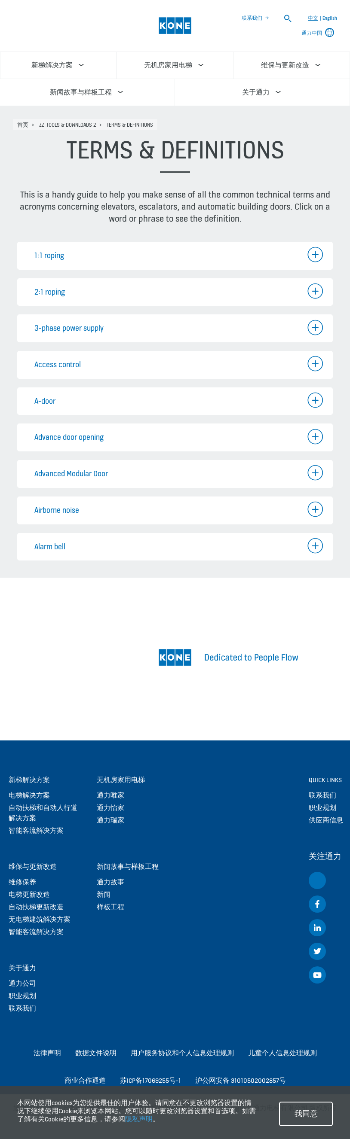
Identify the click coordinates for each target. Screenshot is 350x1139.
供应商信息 (326, 820)
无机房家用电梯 (121, 780)
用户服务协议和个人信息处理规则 (182, 1053)
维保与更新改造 (33, 866)
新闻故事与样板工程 (128, 866)
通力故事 (110, 882)
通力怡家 (110, 808)
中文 (313, 18)
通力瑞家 (110, 820)
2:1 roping (49, 292)
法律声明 (47, 1053)
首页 (22, 125)
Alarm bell (49, 546)
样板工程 (110, 907)
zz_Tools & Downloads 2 (67, 125)
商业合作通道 (85, 1080)
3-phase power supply (69, 328)
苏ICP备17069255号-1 (150, 1080)
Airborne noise (56, 510)
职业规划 (22, 996)
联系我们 (252, 18)
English (329, 18)
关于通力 (22, 968)
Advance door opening (69, 437)
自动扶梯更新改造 (36, 907)
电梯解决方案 (29, 795)
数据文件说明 (96, 1053)
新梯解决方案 (29, 780)
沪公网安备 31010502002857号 (240, 1080)
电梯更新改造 (29, 894)
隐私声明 (139, 1119)
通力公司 (22, 983)
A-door (44, 401)
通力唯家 (110, 795)
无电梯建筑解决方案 (40, 919)
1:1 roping (49, 255)
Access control (57, 364)
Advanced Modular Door (71, 473)
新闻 (104, 894)
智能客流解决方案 (36, 830)
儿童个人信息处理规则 (282, 1053)
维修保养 (22, 882)
